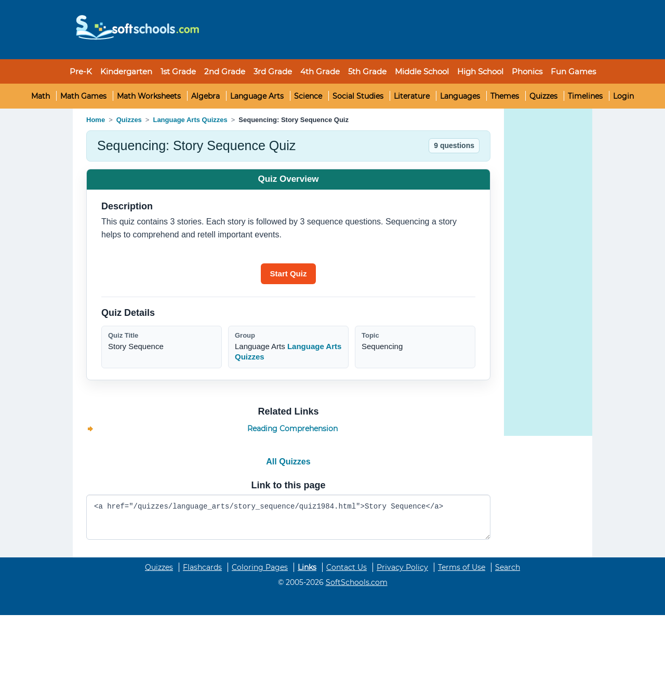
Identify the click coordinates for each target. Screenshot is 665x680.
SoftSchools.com (357, 582)
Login (623, 96)
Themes (504, 96)
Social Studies (357, 96)
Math (40, 96)
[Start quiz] (288, 273)
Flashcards (202, 567)
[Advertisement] (397, 29)
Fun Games (573, 71)
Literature (412, 96)
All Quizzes (288, 461)
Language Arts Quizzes (190, 120)
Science (308, 96)
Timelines (585, 96)
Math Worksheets (149, 96)
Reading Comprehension (292, 428)
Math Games (83, 96)
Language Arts (257, 96)
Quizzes (543, 96)
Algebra (205, 96)
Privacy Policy (402, 567)
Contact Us (346, 567)
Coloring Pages (260, 567)
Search (507, 567)
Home (95, 120)
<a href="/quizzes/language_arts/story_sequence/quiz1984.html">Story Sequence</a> (288, 517)
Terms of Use (461, 567)
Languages (460, 96)
